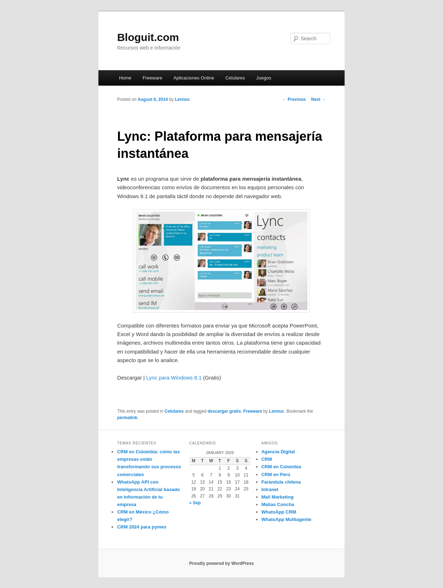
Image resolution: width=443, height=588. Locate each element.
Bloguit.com (148, 37)
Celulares (235, 78)
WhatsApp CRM (278, 512)
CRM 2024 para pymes (141, 527)
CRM (266, 459)
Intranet (270, 489)
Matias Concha (277, 504)
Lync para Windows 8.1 (174, 378)
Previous (294, 99)
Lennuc (182, 99)
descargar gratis (224, 411)
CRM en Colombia (281, 466)
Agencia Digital (278, 451)
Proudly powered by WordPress (221, 563)
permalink (127, 417)
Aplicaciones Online (193, 78)
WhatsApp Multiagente (286, 519)
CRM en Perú (275, 474)
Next (318, 99)
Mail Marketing (277, 497)
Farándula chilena (281, 482)
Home (125, 78)
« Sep (195, 502)
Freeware (152, 78)
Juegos (263, 78)
